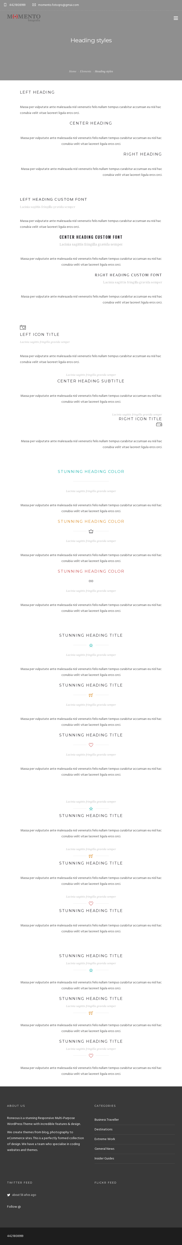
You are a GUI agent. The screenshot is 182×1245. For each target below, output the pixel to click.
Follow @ (14, 1207)
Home (72, 71)
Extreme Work (105, 1139)
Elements (85, 71)
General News (104, 1149)
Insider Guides (104, 1158)
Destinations (103, 1129)
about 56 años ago (24, 1195)
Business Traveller (107, 1120)
